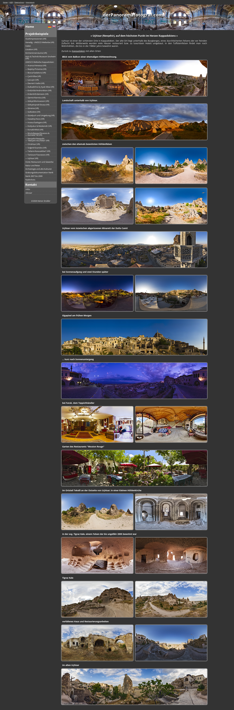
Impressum (30, 2)
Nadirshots (30, 179)
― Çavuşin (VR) (32, 79)
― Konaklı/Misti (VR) (34, 129)
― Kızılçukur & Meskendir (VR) (38, 126)
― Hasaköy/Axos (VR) (35, 118)
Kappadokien (78, 51)
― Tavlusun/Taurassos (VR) (37, 154)
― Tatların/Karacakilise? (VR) (37, 151)
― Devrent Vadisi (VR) (35, 83)
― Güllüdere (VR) (32, 111)
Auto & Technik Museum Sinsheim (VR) (40, 57)
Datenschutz (19, 2)
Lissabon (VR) (31, 49)
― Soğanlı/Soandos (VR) (36, 147)
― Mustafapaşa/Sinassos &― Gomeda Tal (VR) (37, 134)
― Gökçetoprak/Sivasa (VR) (37, 104)
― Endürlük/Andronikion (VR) (38, 90)
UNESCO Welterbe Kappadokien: (39, 62)
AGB (11, 2)
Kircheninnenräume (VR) (36, 53)
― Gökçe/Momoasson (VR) (37, 101)
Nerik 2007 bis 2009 (33, 176)
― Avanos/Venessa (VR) (35, 65)
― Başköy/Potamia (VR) (35, 69)
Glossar (28, 192)
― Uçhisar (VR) (31, 158)
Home (5, 2)
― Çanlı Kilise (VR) (33, 76)
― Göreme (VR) (32, 108)
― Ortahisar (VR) (32, 144)
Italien (28, 46)
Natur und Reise (32, 165)
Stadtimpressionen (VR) (35, 38)
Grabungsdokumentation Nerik (39, 172)
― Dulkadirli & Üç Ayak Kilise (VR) (39, 86)
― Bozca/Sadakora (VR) (35, 72)
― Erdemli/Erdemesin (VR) (37, 94)
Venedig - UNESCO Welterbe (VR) (39, 42)
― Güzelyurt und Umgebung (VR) (40, 115)
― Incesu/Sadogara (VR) (36, 122)
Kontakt (31, 185)
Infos (27, 189)
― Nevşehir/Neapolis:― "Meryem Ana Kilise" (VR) (37, 139)
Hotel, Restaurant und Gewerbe (39, 162)
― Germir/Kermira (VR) (35, 97)
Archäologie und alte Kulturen (38, 169)
